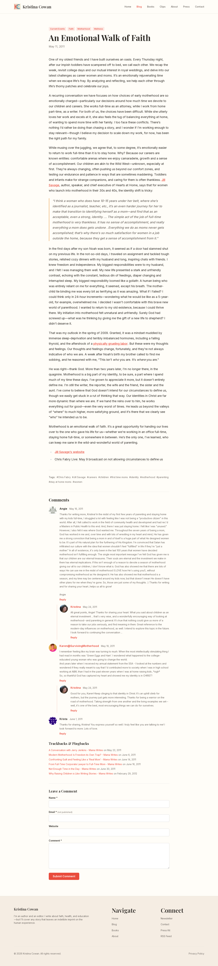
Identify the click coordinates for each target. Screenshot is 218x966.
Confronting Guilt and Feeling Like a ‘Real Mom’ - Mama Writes (83, 759)
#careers (92, 477)
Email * (60, 812)
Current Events (57, 29)
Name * (53, 797)
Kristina (76, 606)
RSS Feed (166, 936)
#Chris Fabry (64, 477)
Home (127, 6)
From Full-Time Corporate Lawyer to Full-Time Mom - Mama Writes (85, 764)
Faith (71, 29)
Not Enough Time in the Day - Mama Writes (72, 768)
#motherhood (147, 477)
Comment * (55, 840)
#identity (134, 477)
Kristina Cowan (26, 909)
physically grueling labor (110, 343)
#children (103, 477)
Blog (139, 6)
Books (150, 6)
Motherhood (84, 29)
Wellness (98, 29)
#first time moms (119, 477)
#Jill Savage (79, 477)
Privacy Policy (196, 953)
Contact (199, 6)
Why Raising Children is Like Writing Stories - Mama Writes (81, 773)
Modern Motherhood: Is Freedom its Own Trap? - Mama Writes (83, 754)
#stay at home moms (60, 481)
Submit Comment (64, 876)
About (174, 6)
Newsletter (167, 918)
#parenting (163, 477)
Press (186, 6)
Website (53, 826)
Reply (62, 599)
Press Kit (165, 930)
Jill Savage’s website (69, 452)
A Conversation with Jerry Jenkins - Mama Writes (76, 750)
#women (77, 481)
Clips (163, 6)
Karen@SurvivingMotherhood (79, 646)
